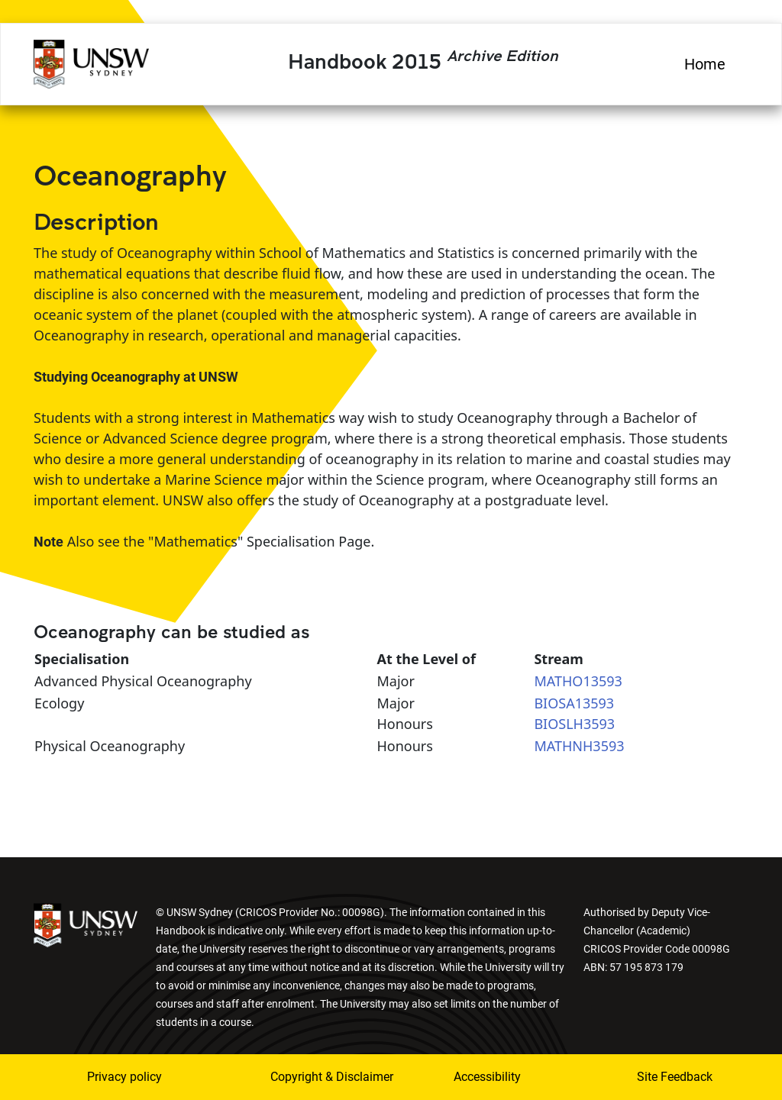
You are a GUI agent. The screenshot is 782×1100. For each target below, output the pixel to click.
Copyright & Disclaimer (310, 1076)
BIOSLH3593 (574, 724)
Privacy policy (124, 1076)
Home (704, 64)
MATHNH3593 (579, 746)
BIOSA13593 (574, 703)
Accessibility (487, 1076)
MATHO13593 (578, 681)
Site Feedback (675, 1076)
